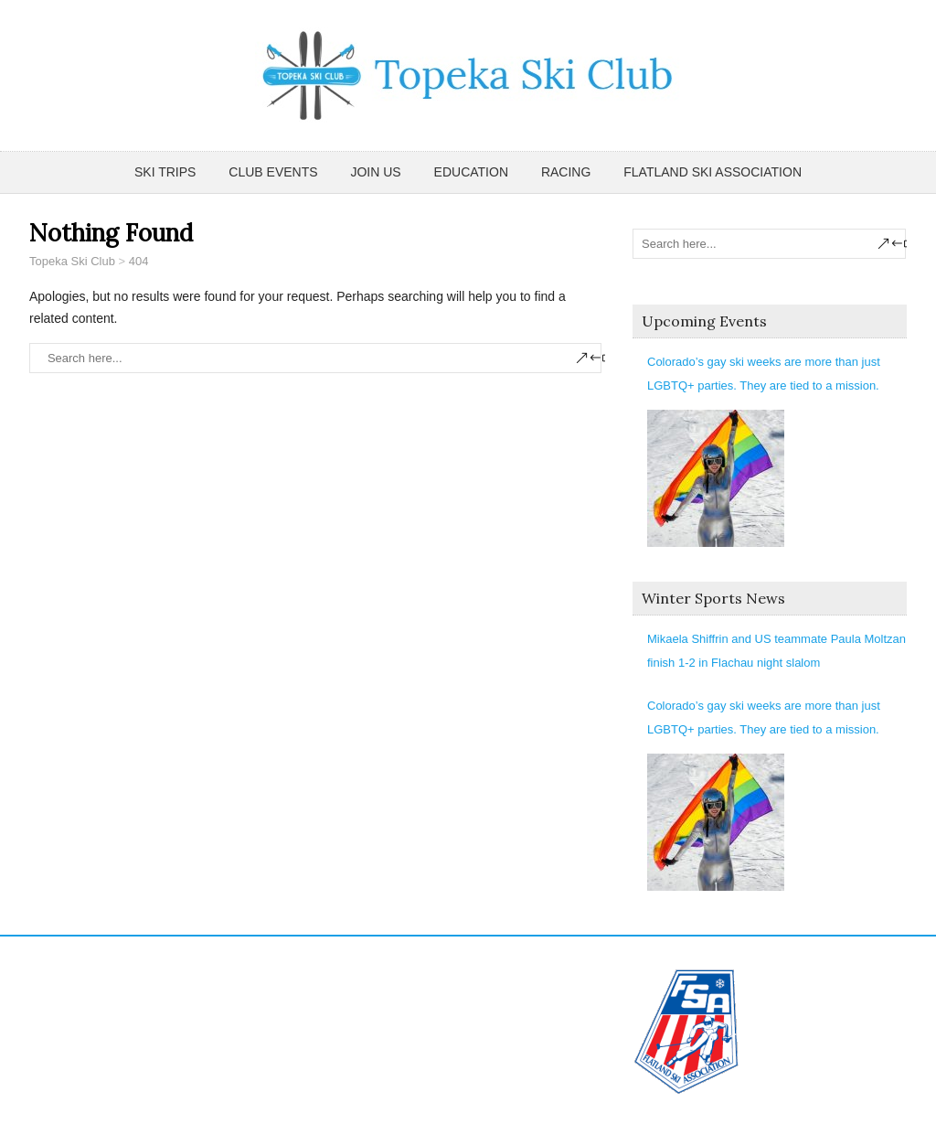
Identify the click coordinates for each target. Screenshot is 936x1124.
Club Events (273, 172)
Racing (565, 172)
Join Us (375, 172)
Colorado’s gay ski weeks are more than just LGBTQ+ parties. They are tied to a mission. (763, 373)
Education (471, 172)
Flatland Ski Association (712, 172)
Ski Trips (165, 172)
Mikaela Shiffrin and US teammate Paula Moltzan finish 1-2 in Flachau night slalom (776, 650)
